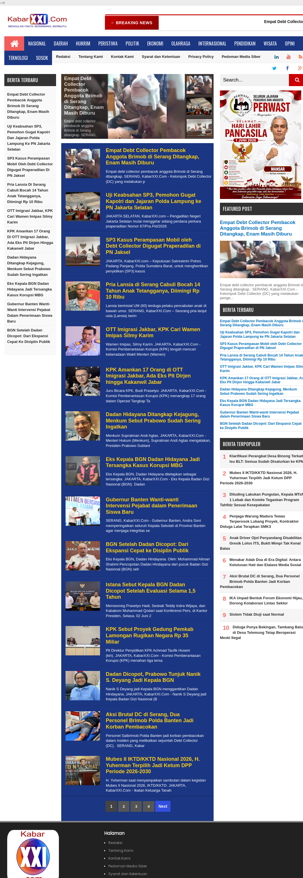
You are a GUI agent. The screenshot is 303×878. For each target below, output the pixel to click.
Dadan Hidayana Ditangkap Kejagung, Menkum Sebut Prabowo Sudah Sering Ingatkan (29, 266)
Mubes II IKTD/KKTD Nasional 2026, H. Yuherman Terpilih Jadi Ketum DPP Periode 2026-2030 (153, 765)
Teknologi (18, 58)
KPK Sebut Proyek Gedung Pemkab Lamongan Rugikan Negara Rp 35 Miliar (149, 636)
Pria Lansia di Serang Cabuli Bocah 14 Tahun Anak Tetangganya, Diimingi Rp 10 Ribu (27, 193)
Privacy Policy (201, 57)
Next (162, 806)
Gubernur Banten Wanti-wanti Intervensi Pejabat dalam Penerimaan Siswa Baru (29, 313)
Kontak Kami (122, 57)
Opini (290, 43)
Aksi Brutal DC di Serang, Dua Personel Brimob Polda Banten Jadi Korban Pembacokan (149, 721)
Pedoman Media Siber (241, 57)
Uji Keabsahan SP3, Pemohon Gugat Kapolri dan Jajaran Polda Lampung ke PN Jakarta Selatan (28, 138)
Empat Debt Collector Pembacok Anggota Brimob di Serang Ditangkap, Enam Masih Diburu (28, 106)
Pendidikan (245, 43)
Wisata (270, 43)
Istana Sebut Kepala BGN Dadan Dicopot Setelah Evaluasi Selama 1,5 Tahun (150, 591)
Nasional (37, 43)
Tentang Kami (90, 57)
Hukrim (83, 43)
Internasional (212, 43)
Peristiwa (108, 43)
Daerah (61, 43)
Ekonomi (155, 43)
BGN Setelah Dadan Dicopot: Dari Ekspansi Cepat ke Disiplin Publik (28, 336)
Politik (132, 43)
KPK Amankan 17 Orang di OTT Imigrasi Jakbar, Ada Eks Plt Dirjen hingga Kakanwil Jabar (30, 240)
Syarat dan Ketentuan (161, 57)
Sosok (42, 58)
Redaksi (63, 57)
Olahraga (180, 43)
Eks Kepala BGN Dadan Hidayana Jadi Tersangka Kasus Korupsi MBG (29, 289)
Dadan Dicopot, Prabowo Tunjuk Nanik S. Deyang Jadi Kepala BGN (153, 678)
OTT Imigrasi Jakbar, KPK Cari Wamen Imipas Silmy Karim (30, 217)
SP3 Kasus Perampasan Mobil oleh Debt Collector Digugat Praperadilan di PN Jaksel (30, 167)
